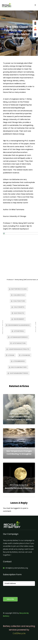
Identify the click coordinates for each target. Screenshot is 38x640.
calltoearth (18, 307)
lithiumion (24, 355)
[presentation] (18, 591)
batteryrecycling (18, 289)
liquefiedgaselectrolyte (18, 349)
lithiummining (18, 361)
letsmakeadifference (18, 337)
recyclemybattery (18, 367)
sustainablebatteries (18, 373)
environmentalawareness (18, 325)
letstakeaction (18, 343)
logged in (16, 508)
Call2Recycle (19, 633)
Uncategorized (19, 23)
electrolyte (18, 313)
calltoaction (18, 301)
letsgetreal (18, 331)
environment (18, 319)
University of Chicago (17, 216)
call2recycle (18, 295)
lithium (10, 355)
